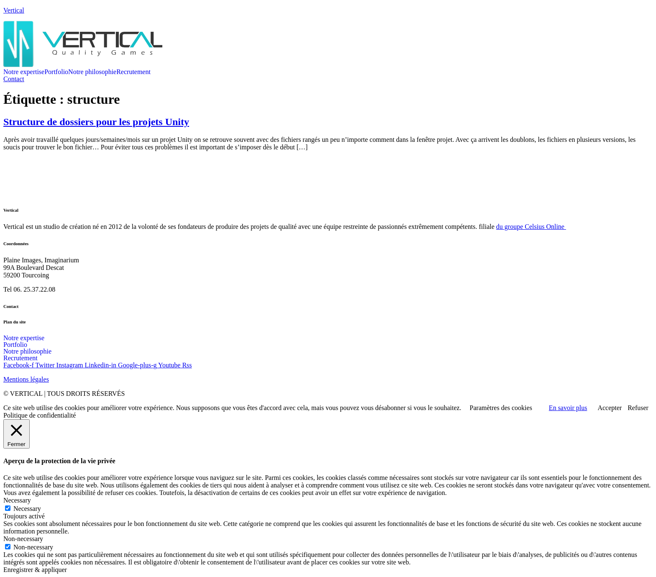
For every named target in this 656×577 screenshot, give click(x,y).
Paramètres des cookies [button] (501, 407)
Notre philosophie (92, 72)
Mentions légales (26, 379)
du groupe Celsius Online (531, 226)
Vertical (13, 10)
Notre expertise (23, 72)
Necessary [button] (17, 500)
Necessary (27, 508)
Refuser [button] (638, 407)
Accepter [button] (609, 407)
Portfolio (56, 72)
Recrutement (133, 72)
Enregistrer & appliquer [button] (35, 569)
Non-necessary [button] (23, 538)
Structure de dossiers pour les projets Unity (96, 121)
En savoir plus (568, 407)
